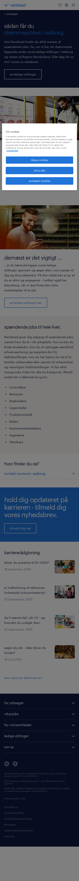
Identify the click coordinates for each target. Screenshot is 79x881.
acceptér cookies (39, 180)
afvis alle (39, 170)
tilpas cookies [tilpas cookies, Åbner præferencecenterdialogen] (39, 159)
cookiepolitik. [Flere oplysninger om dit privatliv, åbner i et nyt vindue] (12, 151)
